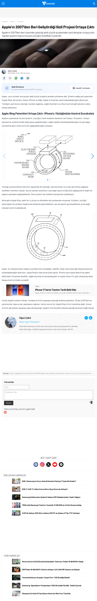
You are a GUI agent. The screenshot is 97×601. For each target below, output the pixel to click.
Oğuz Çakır (12, 71)
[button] (47, 179)
